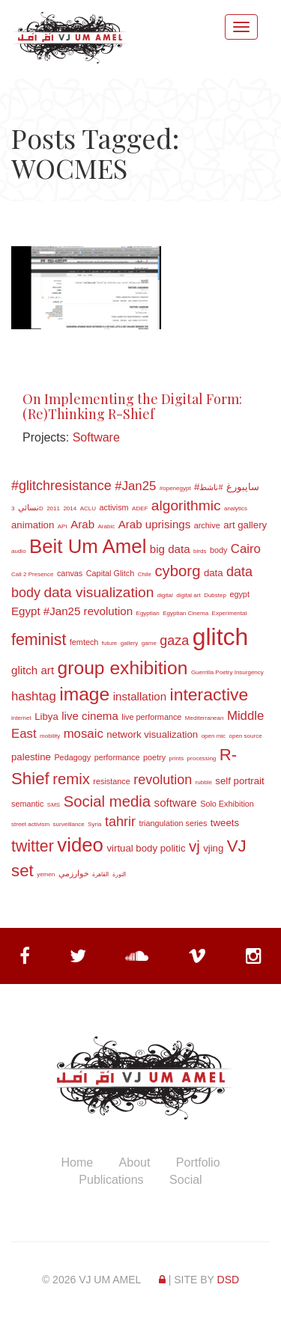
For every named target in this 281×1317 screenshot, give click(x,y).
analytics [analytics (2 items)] (235, 508)
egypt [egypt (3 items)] (239, 594)
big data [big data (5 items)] (170, 549)
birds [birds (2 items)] (199, 551)
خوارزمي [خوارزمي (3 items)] (73, 873)
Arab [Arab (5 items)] (82, 524)
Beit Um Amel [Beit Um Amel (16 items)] (87, 546)
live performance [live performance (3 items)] (151, 716)
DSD (228, 1280)
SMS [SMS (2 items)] (53, 804)
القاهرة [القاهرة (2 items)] (100, 874)
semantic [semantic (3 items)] (27, 803)
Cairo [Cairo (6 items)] (246, 549)
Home (77, 1162)
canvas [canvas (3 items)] (69, 573)
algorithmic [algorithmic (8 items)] (186, 505)
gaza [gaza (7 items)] (174, 640)
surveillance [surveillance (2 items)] (69, 824)
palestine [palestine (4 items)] (31, 757)
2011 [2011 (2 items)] (53, 508)
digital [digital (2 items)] (165, 595)
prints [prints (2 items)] (176, 758)
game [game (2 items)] (149, 643)
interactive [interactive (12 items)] (209, 694)
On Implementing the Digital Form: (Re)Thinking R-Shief (132, 406)
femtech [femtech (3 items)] (84, 642)
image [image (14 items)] (84, 694)
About (135, 1162)
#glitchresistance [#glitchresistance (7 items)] (61, 485)
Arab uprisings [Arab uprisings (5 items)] (154, 524)
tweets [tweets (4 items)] (225, 822)
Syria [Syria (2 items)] (94, 824)
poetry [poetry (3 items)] (154, 757)
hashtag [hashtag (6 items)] (33, 696)
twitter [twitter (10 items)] (32, 846)
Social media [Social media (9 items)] (107, 801)
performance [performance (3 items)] (117, 757)
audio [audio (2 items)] (18, 551)
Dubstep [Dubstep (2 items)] (215, 595)
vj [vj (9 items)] (194, 846)
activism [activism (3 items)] (113, 507)
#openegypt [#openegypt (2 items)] (175, 488)
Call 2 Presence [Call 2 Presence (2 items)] (32, 574)
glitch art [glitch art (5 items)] (32, 670)
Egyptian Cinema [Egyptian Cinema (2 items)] (185, 613)
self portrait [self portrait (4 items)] (239, 780)
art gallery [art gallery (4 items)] (245, 525)
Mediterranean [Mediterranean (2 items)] (204, 718)
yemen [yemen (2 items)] (46, 874)
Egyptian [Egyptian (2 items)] (148, 613)
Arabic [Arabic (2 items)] (106, 526)
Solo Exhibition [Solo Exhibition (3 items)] (227, 803)
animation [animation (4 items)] (32, 525)
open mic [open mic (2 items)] (214, 736)
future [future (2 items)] (109, 643)
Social (185, 1179)
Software (96, 437)
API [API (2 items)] (62, 526)
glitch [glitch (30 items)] (221, 636)
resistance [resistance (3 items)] (111, 781)
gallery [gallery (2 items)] (130, 643)
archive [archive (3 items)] (207, 525)
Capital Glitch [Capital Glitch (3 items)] (110, 573)
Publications (111, 1179)
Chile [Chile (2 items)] (144, 574)
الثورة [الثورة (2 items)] (119, 874)
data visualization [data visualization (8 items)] (98, 592)
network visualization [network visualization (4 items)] (152, 734)
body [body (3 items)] (219, 550)
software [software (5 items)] (175, 802)
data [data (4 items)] (213, 572)
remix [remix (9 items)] (71, 779)
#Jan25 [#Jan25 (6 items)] (135, 486)
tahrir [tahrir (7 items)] (120, 821)
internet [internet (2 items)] (21, 718)
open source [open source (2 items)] (245, 736)
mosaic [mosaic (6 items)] (83, 734)
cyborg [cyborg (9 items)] (177, 571)
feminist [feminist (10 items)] (38, 640)
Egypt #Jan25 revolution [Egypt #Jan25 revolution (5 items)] (72, 611)
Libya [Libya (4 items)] (46, 716)
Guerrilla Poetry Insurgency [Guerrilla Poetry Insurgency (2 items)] (227, 672)
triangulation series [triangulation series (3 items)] (173, 823)
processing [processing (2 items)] (202, 758)
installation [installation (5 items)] (139, 696)
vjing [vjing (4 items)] (213, 848)
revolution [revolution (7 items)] (162, 779)
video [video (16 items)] (80, 844)
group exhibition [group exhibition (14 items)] (123, 668)
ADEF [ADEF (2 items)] (140, 508)
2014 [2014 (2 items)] (69, 508)
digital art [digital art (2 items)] (188, 595)
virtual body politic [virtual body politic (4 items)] (145, 848)
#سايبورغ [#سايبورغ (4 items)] (226, 486)
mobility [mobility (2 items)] (50, 736)
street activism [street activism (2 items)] (30, 824)
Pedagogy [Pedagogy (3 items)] (72, 757)
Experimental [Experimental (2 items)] (229, 613)
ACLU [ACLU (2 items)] (88, 508)
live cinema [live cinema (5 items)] (89, 715)
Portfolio (198, 1162)
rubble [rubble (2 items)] (204, 782)
